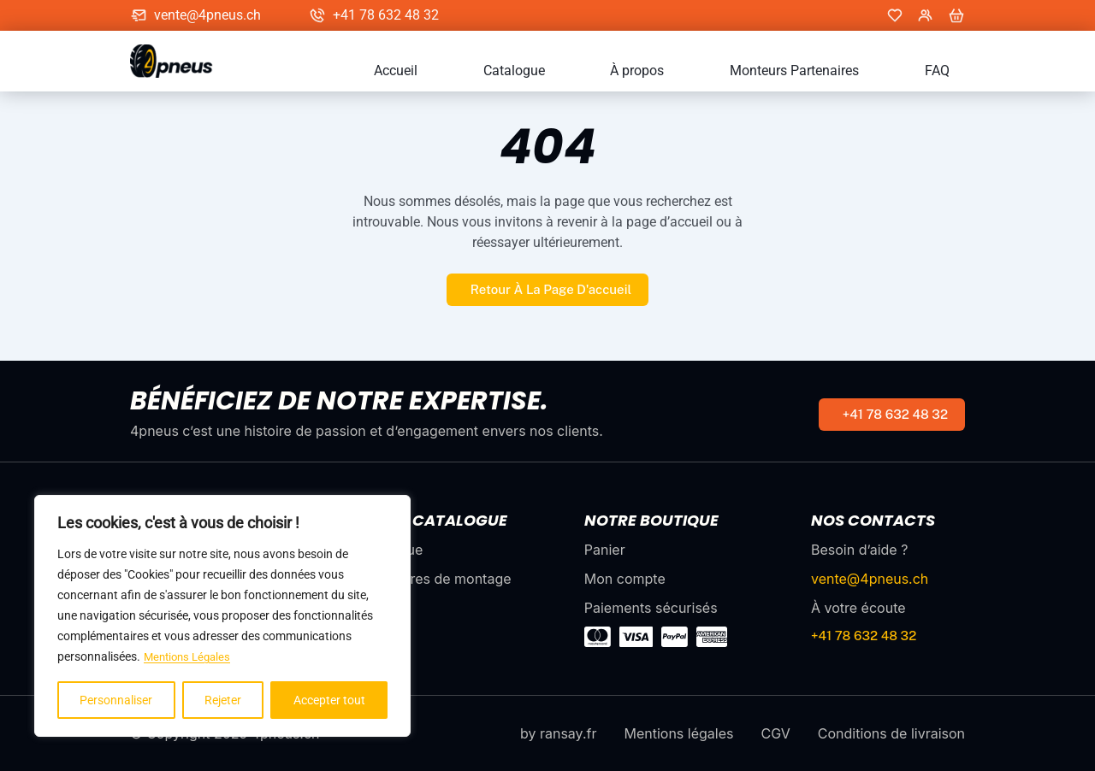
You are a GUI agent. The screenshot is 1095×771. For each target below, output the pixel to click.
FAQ (952, 71)
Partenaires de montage (434, 578)
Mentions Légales (190, 657)
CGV (775, 733)
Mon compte (625, 578)
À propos (716, 71)
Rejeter (222, 700)
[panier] (956, 15)
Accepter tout (329, 700)
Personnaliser (116, 700)
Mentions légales (678, 733)
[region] (222, 616)
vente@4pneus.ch (207, 15)
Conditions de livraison (891, 733)
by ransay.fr (558, 733)
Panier (604, 549)
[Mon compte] (925, 15)
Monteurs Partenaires (841, 71)
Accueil (537, 71)
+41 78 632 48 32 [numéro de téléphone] (863, 635)
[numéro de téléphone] (892, 414)
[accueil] (179, 61)
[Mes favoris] (894, 15)
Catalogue (623, 71)
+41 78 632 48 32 (386, 15)
